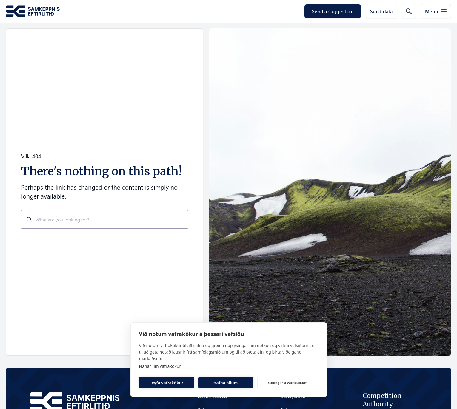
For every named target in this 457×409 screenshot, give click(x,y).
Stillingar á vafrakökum (287, 382)
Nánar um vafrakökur (160, 366)
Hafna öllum (225, 382)
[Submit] (26, 219)
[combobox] (104, 219)
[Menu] (436, 11)
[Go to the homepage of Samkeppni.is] (33, 11)
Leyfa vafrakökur (167, 382)
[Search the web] (409, 11)
